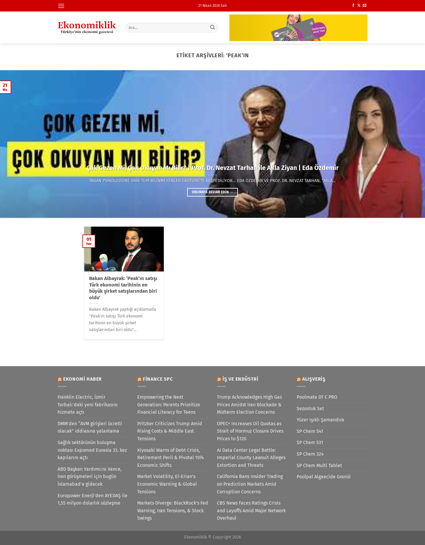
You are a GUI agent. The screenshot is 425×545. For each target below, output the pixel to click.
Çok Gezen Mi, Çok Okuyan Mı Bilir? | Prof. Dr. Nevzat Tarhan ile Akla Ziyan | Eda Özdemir (212, 168)
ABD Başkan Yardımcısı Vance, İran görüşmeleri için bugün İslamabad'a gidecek (90, 476)
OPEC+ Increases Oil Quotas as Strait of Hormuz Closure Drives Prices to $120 (250, 431)
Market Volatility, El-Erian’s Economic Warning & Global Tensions (167, 484)
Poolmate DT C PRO (317, 397)
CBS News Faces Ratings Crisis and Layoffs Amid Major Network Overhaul (251, 510)
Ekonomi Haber (82, 379)
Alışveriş (314, 379)
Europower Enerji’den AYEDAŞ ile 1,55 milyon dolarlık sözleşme (93, 499)
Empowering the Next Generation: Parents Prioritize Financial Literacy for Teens (168, 404)
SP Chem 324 (310, 454)
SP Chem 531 (310, 442)
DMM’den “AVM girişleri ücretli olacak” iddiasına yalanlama (90, 427)
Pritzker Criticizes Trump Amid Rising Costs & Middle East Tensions (169, 431)
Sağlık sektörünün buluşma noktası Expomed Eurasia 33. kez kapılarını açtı (92, 450)
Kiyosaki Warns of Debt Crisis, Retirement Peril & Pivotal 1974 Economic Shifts (170, 457)
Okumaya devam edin (212, 192)
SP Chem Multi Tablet (319, 465)
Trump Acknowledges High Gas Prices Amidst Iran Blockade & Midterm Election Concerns (249, 404)
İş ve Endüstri (241, 379)
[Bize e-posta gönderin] (364, 6)
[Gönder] (213, 27)
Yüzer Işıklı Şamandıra (320, 420)
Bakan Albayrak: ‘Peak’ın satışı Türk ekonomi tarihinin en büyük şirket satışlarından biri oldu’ (123, 288)
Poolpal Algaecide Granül (324, 476)
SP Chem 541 (310, 431)
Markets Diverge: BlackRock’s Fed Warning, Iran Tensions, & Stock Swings (172, 510)
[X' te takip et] (359, 6)
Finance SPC (158, 379)
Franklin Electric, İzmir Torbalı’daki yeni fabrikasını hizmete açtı (88, 404)
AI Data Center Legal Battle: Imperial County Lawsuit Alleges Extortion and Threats (251, 457)
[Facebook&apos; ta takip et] (353, 6)
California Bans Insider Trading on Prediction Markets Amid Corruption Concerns (250, 484)
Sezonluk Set (310, 408)
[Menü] (61, 6)
